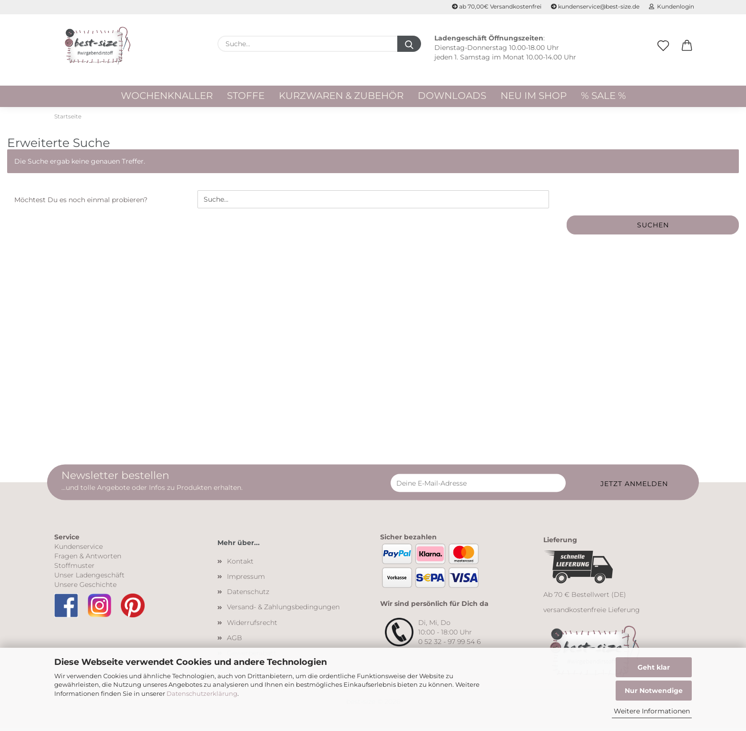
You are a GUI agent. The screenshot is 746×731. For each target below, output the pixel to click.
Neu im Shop (534, 95)
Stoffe (246, 95)
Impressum (246, 579)
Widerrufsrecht (252, 625)
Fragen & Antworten (87, 559)
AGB (234, 640)
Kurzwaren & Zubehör (341, 95)
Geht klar (654, 667)
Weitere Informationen (652, 711)
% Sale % (603, 95)
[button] (687, 56)
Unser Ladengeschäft (89, 578)
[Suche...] (409, 44)
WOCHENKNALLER (167, 95)
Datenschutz (248, 594)
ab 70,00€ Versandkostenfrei (496, 6)
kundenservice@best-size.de (595, 6)
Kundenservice (78, 549)
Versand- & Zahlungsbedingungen (283, 610)
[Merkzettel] (663, 56)
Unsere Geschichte (85, 587)
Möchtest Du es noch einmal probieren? (80, 203)
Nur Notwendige (654, 690)
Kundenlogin (671, 6)
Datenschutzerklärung (202, 693)
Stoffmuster (74, 568)
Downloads (452, 95)
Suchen (653, 228)
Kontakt (240, 564)
